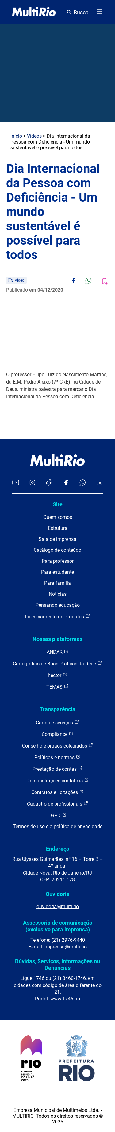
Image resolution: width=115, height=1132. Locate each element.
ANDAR (58, 652)
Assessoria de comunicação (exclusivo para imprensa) (57, 926)
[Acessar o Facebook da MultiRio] (66, 483)
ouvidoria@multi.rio (57, 906)
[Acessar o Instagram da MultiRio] (32, 483)
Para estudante (57, 572)
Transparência (57, 709)
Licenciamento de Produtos (57, 616)
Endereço (57, 849)
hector (57, 675)
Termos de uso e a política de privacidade (57, 826)
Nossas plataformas (57, 639)
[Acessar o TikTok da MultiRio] (49, 483)
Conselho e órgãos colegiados (57, 745)
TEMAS (57, 686)
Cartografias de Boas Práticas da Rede (57, 663)
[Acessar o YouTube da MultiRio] (15, 483)
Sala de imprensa (57, 539)
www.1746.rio (65, 999)
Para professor (58, 561)
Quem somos (57, 517)
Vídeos (34, 136)
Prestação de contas (58, 769)
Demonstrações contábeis (57, 780)
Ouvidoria (58, 894)
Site (58, 504)
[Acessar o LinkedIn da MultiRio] (99, 483)
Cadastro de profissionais (57, 803)
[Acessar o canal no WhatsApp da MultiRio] (82, 483)
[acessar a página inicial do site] (34, 12)
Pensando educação (58, 605)
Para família (57, 583)
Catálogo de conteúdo (57, 550)
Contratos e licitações (57, 792)
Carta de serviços (57, 722)
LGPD (57, 815)
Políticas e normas (57, 757)
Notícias (58, 594)
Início (16, 136)
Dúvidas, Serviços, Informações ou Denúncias (57, 964)
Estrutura (57, 528)
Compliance (58, 734)
